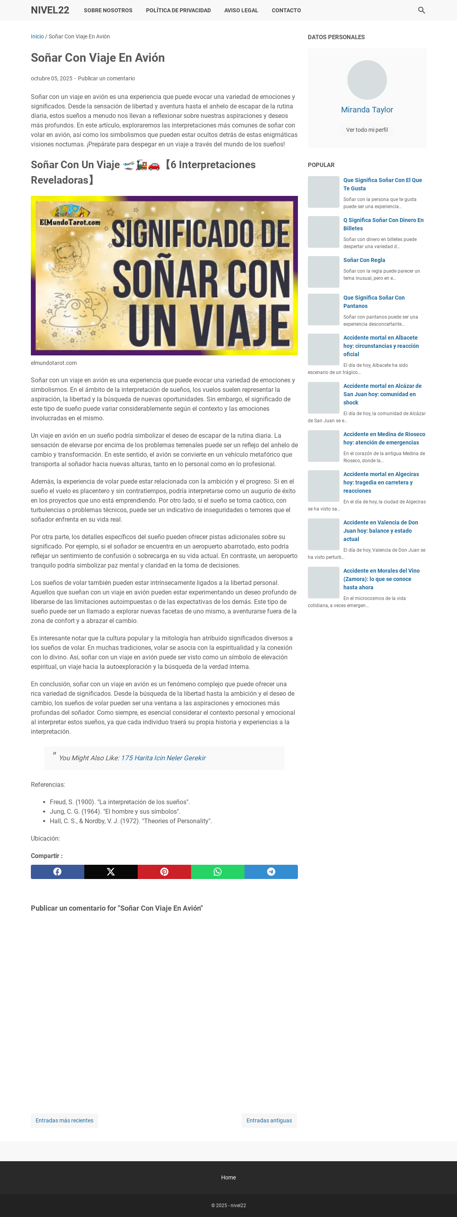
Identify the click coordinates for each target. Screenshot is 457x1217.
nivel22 (50, 10)
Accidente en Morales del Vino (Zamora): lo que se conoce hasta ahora (381, 579)
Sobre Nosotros (108, 10)
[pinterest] (164, 872)
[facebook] (57, 872)
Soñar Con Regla (364, 260)
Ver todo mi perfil (367, 130)
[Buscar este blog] (422, 10)
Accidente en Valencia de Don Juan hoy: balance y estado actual (380, 530)
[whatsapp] (218, 872)
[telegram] (271, 872)
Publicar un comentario (106, 78)
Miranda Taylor (367, 109)
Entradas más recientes (64, 1120)
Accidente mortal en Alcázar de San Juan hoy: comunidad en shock (382, 394)
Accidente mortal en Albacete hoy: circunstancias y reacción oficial (381, 345)
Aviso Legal (241, 10)
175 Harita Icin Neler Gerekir (163, 758)
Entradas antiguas (269, 1120)
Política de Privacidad (178, 10)
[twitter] (111, 872)
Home (228, 1177)
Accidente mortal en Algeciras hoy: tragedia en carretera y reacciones (381, 482)
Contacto (286, 10)
